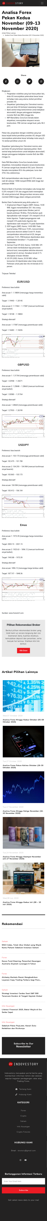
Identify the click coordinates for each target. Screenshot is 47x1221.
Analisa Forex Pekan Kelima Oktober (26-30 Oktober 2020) (23, 766)
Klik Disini (23, 651)
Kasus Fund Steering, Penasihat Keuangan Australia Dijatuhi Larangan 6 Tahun (21, 962)
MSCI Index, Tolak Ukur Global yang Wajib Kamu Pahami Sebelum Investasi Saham (21, 946)
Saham (5, 941)
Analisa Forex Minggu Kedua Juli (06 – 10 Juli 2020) (22, 903)
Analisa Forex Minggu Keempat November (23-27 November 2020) (22, 858)
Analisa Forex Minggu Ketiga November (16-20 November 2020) (23, 812)
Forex (4, 957)
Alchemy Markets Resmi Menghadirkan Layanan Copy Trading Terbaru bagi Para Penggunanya (21, 978)
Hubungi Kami (23, 1094)
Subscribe (23, 1190)
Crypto (23, 1116)
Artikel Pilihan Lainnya (9, 33)
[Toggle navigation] (42, 3)
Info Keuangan (8, 1006)
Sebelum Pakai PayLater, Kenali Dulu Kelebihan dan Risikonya (19, 1027)
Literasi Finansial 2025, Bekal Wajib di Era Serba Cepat (22, 1010)
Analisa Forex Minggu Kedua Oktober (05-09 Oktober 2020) (23, 721)
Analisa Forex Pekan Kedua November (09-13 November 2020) (24, 35)
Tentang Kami (23, 1089)
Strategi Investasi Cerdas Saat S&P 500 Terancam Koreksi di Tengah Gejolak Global (22, 994)
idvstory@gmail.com (27, 1150)
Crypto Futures (23, 1132)
